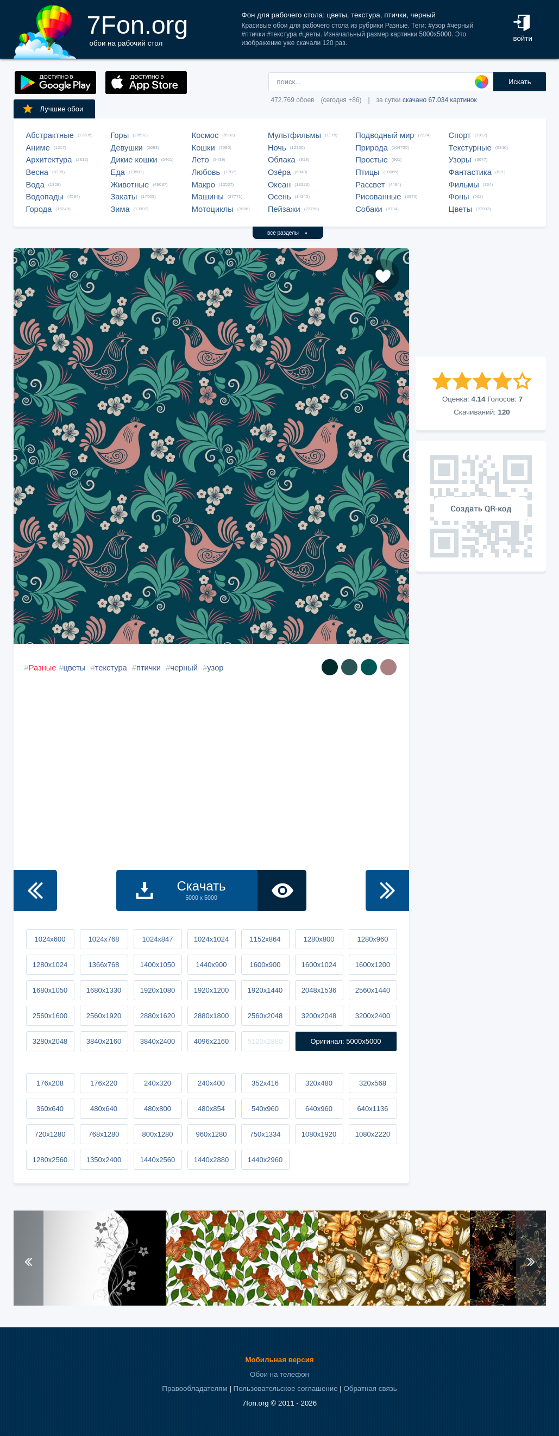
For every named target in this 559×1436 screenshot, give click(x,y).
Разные (42, 667)
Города (39, 209)
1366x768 (103, 965)
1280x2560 (50, 1160)
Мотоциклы (213, 209)
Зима (120, 209)
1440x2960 (265, 1160)
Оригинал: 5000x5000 (345, 1041)
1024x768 (103, 939)
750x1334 (264, 1134)
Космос (205, 135)
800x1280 (157, 1134)
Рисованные (378, 196)
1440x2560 (157, 1160)
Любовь (206, 172)
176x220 (103, 1083)
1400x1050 (157, 965)
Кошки (203, 147)
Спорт (460, 135)
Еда (118, 172)
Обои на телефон (279, 1374)
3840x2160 (103, 1041)
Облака (282, 159)
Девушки (127, 147)
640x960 (318, 1109)
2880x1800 (211, 1016)
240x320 (157, 1083)
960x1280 (211, 1134)
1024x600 (49, 939)
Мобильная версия (279, 1359)
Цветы (460, 209)
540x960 (265, 1109)
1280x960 (372, 939)
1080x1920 (319, 1134)
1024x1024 (211, 939)
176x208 (50, 1083)
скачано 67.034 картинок (440, 100)
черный (184, 667)
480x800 (157, 1109)
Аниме (38, 147)
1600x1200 (372, 965)
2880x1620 (157, 1016)
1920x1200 (211, 990)
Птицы (367, 172)
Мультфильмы (294, 135)
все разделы (287, 233)
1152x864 (264, 939)
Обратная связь (370, 1388)
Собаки (368, 209)
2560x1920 (103, 1016)
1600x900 (264, 965)
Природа (371, 147)
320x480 (318, 1083)
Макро (203, 184)
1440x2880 (211, 1160)
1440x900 (211, 965)
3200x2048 (319, 1016)
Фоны (459, 196)
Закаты (124, 196)
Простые (371, 159)
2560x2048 (265, 1016)
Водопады (45, 196)
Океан (279, 184)
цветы (75, 667)
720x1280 (49, 1134)
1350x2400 (103, 1160)
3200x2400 (372, 1016)
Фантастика (470, 172)
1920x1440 (265, 990)
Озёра (279, 172)
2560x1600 (50, 1016)
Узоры (460, 159)
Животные (130, 184)
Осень (279, 196)
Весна (37, 172)
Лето (200, 159)
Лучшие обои (53, 109)
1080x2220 (372, 1134)
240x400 (211, 1083)
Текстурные (470, 147)
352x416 (265, 1083)
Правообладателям (194, 1388)
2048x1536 (319, 990)
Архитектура (49, 159)
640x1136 (372, 1109)
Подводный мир (384, 135)
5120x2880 (265, 1041)
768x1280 (103, 1134)
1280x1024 (50, 965)
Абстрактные (50, 135)
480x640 (103, 1109)
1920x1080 (157, 990)
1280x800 (318, 939)
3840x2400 (157, 1041)
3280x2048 (50, 1041)
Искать (519, 82)
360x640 (50, 1109)
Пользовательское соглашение (286, 1388)
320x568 (372, 1083)
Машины (208, 196)
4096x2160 (211, 1041)
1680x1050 (50, 990)
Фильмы (464, 184)
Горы (120, 135)
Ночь (277, 147)
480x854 (211, 1109)
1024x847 (157, 939)
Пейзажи (284, 209)
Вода (35, 184)
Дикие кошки (134, 159)
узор (215, 667)
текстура (111, 667)
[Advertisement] (481, 302)
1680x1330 (103, 990)
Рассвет (370, 184)
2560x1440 (372, 990)
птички (148, 667)
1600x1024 (319, 965)
